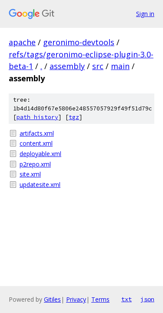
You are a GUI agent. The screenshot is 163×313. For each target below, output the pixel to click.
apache (22, 42)
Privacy (76, 299)
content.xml (36, 143)
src (97, 66)
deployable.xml (40, 154)
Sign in (145, 14)
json (147, 299)
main (120, 66)
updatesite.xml (40, 184)
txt (126, 299)
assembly (67, 66)
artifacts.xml (37, 133)
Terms (100, 299)
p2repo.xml (35, 164)
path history (37, 117)
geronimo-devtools (78, 42)
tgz (74, 117)
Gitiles (52, 299)
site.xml (30, 174)
